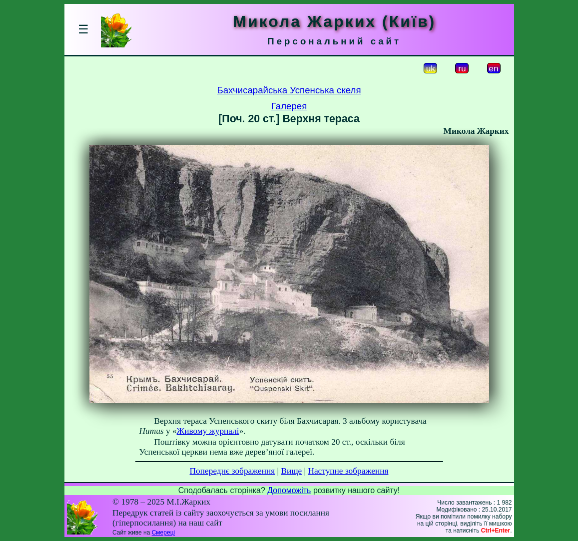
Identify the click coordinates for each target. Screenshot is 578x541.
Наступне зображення (348, 471)
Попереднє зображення (232, 471)
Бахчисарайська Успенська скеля (289, 90)
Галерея (289, 106)
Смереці (163, 532)
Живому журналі (208, 431)
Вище (291, 471)
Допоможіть (289, 490)
